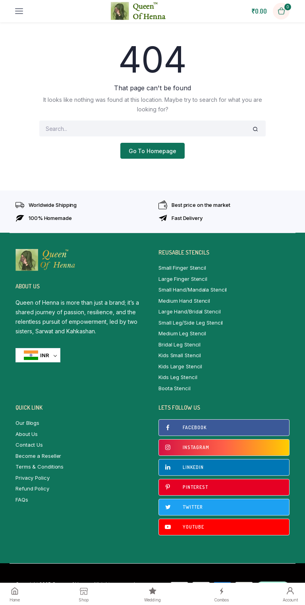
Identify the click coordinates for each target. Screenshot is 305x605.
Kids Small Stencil (179, 355)
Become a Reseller (38, 456)
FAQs (21, 499)
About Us (26, 434)
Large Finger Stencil (182, 279)
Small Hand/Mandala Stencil (192, 289)
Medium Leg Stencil (182, 333)
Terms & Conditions (39, 466)
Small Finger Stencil (182, 268)
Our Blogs (27, 423)
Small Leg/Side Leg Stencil (190, 322)
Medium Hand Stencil (184, 301)
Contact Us (29, 445)
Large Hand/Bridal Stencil (189, 311)
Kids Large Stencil (180, 366)
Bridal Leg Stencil (179, 344)
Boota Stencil (174, 388)
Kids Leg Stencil (177, 377)
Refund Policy (32, 488)
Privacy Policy (32, 478)
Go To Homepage (153, 151)
